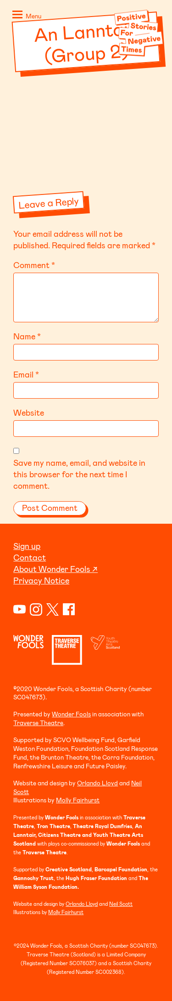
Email (26, 374)
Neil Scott (121, 904)
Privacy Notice (41, 580)
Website (28, 412)
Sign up (26, 546)
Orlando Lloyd (97, 783)
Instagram (36, 609)
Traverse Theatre (38, 722)
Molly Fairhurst (78, 800)
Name (27, 336)
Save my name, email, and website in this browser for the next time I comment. (79, 474)
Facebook (69, 609)
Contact (29, 557)
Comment (34, 265)
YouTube (19, 609)
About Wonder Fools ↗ (55, 569)
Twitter (52, 609)
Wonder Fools (71, 714)
